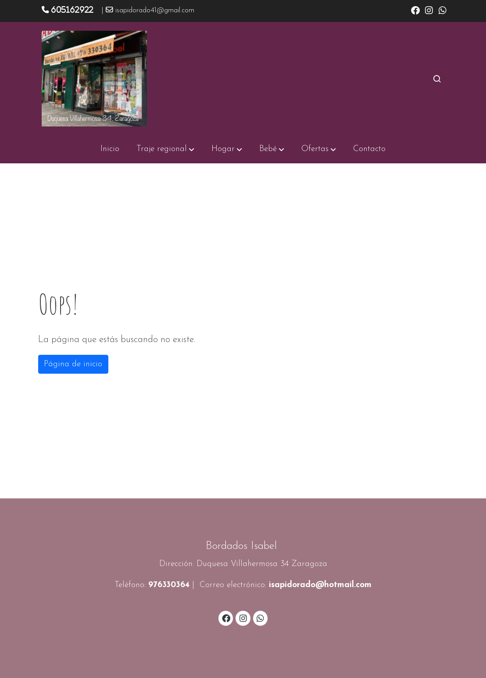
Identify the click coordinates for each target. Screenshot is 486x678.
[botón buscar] (437, 78)
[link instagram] (429, 9)
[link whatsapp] (443, 9)
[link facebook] (415, 9)
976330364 (168, 585)
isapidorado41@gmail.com (154, 10)
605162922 (72, 9)
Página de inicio (73, 364)
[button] (165, 149)
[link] (94, 78)
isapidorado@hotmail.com (320, 585)
